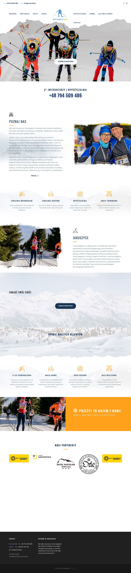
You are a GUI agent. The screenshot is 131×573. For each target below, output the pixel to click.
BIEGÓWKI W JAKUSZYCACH (65, 61)
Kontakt (77, 23)
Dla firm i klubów (105, 14)
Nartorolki (24, 14)
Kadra (44, 14)
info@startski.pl (30, 3)
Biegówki (12, 14)
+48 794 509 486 (12, 3)
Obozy (35, 14)
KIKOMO (73, 568)
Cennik (92, 14)
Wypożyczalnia (80, 14)
